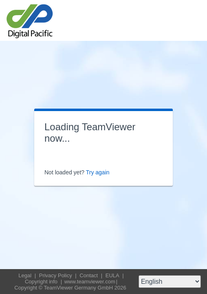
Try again (98, 172)
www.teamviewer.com (89, 281)
